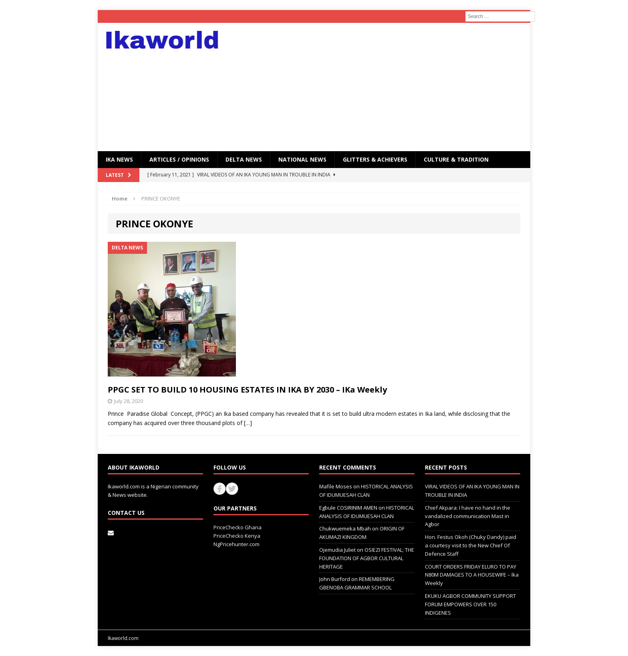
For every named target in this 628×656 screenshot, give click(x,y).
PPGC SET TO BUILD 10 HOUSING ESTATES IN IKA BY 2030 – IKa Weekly (247, 389)
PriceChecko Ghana (237, 527)
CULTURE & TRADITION (456, 159)
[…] (248, 423)
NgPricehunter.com (236, 544)
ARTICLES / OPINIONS (179, 159)
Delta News (243, 159)
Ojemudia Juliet (337, 549)
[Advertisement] (384, 87)
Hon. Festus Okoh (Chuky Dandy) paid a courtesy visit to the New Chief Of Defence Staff (470, 545)
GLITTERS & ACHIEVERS (375, 159)
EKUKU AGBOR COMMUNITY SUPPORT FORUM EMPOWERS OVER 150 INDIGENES (470, 604)
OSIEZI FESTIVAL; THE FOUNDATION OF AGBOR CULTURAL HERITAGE (366, 558)
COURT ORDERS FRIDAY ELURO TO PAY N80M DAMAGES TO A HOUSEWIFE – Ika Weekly (472, 575)
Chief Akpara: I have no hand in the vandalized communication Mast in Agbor (467, 516)
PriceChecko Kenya (236, 535)
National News (302, 159)
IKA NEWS (119, 159)
